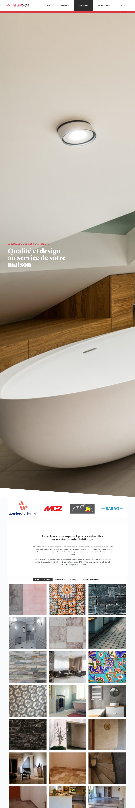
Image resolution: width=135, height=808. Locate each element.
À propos (48, 5)
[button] (10, 510)
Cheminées (65, 5)
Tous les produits (43, 580)
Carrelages (84, 5)
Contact (124, 5)
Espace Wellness (104, 5)
